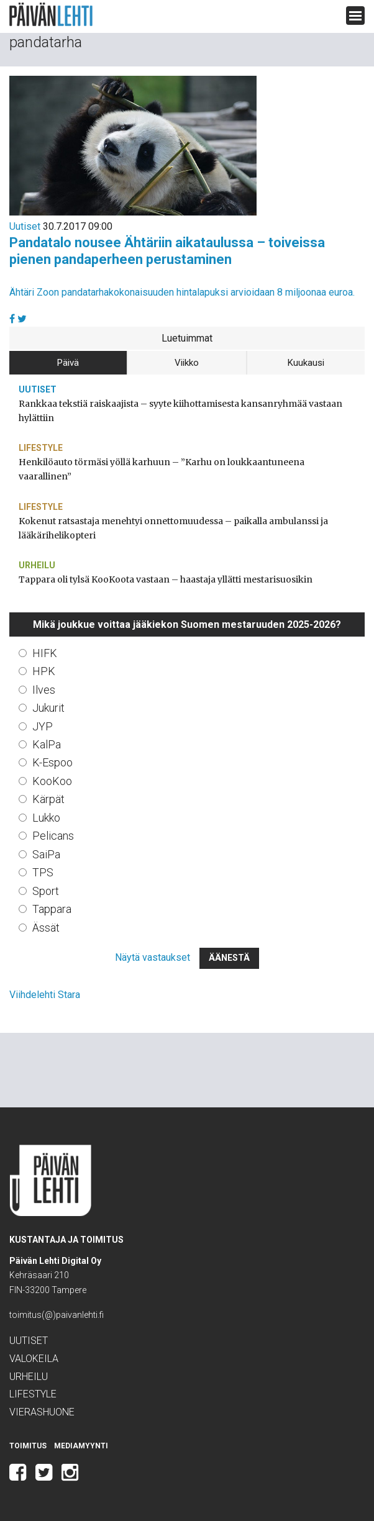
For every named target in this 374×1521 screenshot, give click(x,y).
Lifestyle (41, 448)
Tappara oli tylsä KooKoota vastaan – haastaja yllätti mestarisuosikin (165, 579)
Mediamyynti (81, 1446)
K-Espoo (52, 762)
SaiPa (46, 854)
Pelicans (53, 835)
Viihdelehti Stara (44, 995)
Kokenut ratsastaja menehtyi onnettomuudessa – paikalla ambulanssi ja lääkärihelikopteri (173, 528)
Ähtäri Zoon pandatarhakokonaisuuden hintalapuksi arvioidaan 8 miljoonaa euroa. (182, 292)
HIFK (44, 653)
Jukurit (48, 707)
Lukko (46, 817)
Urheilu (37, 565)
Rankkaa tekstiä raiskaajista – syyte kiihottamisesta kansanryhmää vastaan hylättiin (180, 411)
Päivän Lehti (51, 14)
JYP (42, 726)
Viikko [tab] (187, 362)
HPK (43, 671)
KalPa (46, 744)
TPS (42, 872)
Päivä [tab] (68, 362)
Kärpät (48, 799)
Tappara (51, 908)
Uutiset (24, 226)
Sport (45, 890)
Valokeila (33, 1358)
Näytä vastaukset (152, 957)
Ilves (43, 689)
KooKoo (52, 781)
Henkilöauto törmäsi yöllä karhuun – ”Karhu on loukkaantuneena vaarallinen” (161, 469)
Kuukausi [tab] (306, 362)
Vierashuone (42, 1412)
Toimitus (28, 1446)
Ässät (46, 927)
